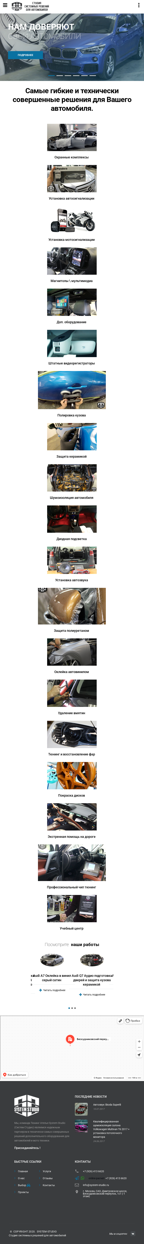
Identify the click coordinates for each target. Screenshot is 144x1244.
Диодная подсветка (71, 539)
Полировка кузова (71, 415)
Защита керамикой (71, 456)
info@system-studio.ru (96, 1185)
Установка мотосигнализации (71, 240)
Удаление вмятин (71, 713)
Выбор (24, 1185)
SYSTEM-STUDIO (47, 1231)
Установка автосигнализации (71, 198)
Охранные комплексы (71, 157)
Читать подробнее (54, 990)
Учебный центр (71, 928)
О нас (21, 1178)
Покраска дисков (71, 795)
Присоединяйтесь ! (27, 1148)
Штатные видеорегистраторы (71, 363)
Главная (23, 1171)
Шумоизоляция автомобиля (71, 498)
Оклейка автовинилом (71, 672)
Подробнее (25, 54)
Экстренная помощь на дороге (72, 837)
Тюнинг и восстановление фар (71, 754)
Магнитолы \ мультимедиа (72, 281)
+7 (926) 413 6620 (93, 1171)
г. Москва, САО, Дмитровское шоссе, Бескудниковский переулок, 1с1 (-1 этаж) (105, 1194)
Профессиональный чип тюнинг (71, 887)
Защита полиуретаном (71, 631)
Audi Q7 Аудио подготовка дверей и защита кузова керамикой (92, 980)
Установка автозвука (71, 580)
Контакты (49, 1185)
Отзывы (48, 1178)
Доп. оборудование (71, 322)
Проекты (23, 1192)
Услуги (47, 1171)
